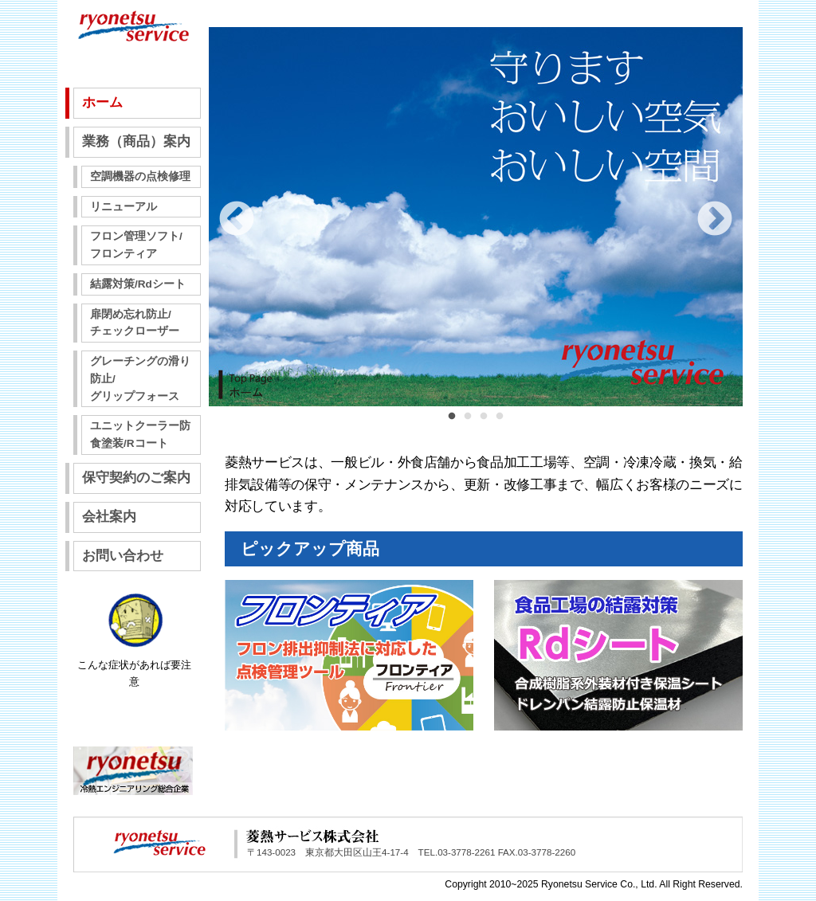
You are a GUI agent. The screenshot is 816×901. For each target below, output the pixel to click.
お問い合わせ (122, 555)
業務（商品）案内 (136, 141)
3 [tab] (484, 425)
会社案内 (109, 516)
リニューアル (123, 207)
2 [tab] (468, 425)
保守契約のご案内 (136, 477)
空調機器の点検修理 (140, 176)
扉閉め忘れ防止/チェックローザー (134, 323)
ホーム (102, 102)
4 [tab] (500, 425)
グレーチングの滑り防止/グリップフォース (140, 378)
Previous (237, 220)
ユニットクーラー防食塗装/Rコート (140, 434)
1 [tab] (452, 425)
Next (715, 220)
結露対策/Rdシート (138, 284)
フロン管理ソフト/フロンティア (136, 245)
